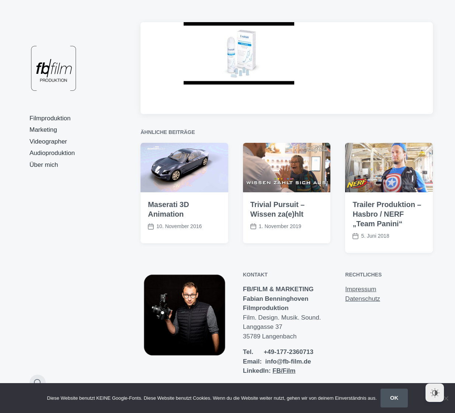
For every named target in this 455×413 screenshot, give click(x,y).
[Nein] (445, 398)
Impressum (360, 289)
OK (394, 398)
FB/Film (283, 370)
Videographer (48, 141)
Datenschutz (362, 298)
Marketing (43, 129)
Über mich (43, 164)
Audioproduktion (52, 152)
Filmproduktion (50, 118)
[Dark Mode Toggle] (435, 392)
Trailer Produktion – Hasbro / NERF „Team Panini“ (386, 214)
